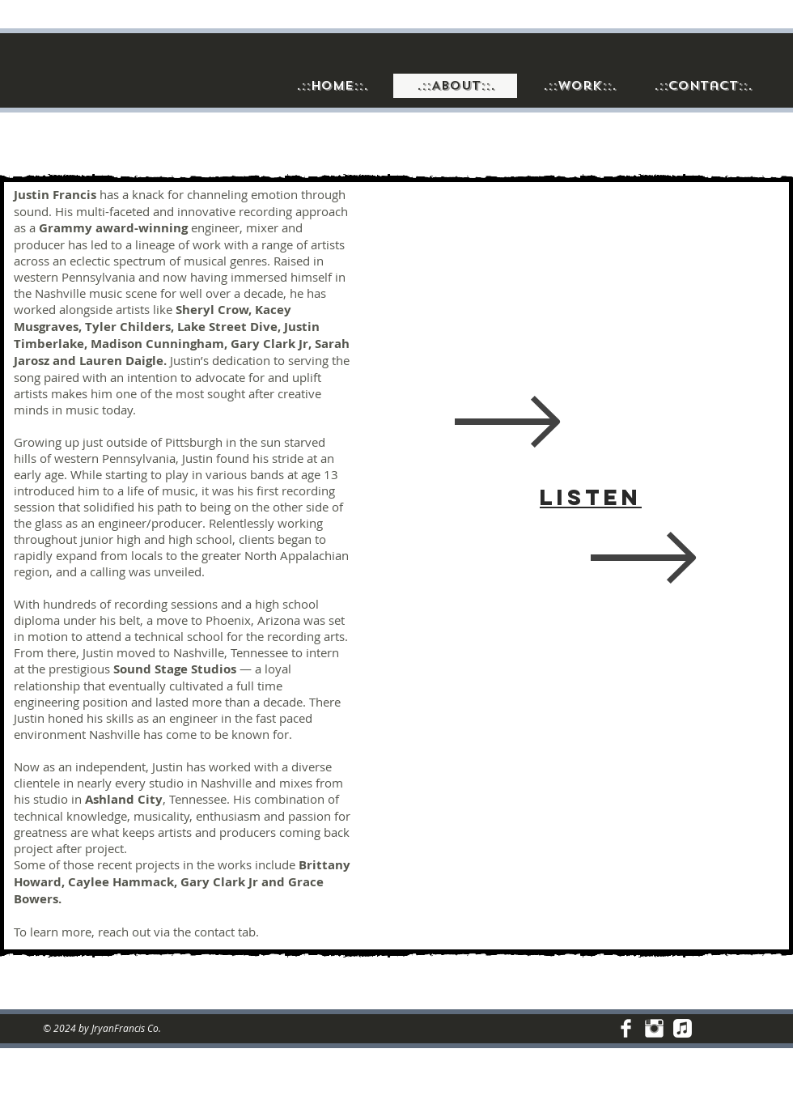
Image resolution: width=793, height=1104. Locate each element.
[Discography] (682, 1028)
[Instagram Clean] (654, 1028)
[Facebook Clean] (626, 1028)
